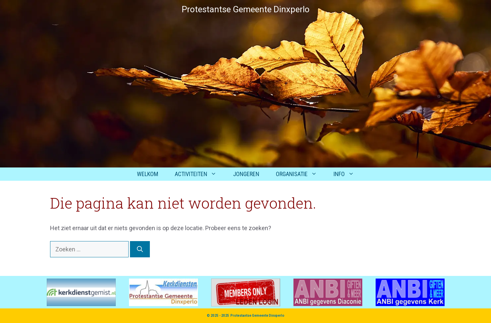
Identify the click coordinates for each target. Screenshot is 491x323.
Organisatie (300, 174)
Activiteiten (200, 174)
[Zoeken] (140, 249)
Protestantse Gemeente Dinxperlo (257, 315)
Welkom (147, 173)
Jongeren (246, 173)
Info (348, 174)
